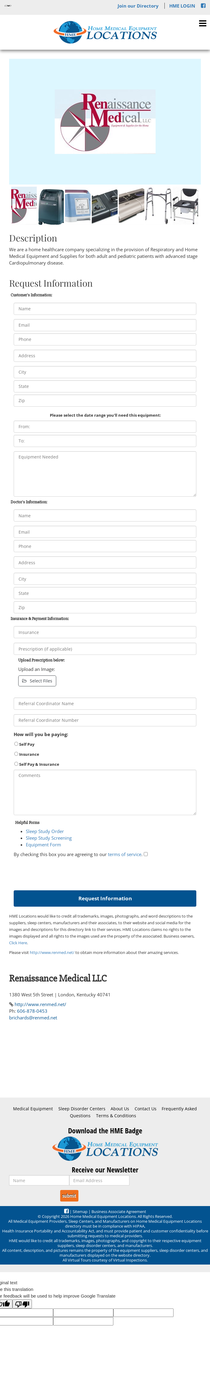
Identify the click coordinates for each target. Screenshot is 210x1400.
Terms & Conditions (116, 1115)
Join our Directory (138, 6)
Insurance (26, 754)
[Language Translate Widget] (8, 5)
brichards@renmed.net (33, 1018)
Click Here (18, 942)
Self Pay (24, 744)
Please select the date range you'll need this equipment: (105, 415)
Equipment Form (43, 845)
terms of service (124, 854)
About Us (120, 1109)
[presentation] (60, 872)
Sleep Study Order (45, 831)
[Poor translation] (22, 1303)
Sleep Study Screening (49, 838)
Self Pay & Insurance (36, 764)
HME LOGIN (182, 6)
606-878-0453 (32, 1011)
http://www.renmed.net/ (52, 952)
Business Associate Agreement (118, 1211)
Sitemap (80, 1211)
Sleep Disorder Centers (81, 1109)
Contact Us (146, 1109)
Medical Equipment (33, 1109)
